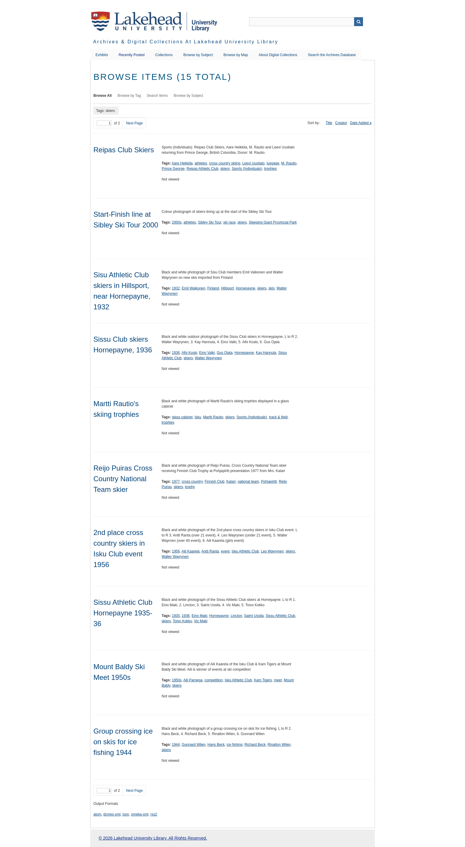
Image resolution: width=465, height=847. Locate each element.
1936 (176, 353)
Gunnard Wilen (194, 744)
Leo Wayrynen (272, 551)
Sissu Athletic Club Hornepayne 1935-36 (122, 613)
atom (97, 814)
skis (271, 288)
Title (329, 123)
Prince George (173, 169)
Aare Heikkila (182, 163)
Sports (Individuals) (247, 169)
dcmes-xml (111, 814)
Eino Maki (199, 616)
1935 (176, 616)
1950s (176, 680)
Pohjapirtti (269, 481)
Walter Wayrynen (208, 358)
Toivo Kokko (182, 621)
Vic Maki (200, 621)
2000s (176, 222)
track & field (278, 417)
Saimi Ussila (254, 616)
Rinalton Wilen (278, 744)
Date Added (359, 123)
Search (358, 21)
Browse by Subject (198, 55)
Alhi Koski (189, 353)
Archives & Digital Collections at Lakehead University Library (185, 41)
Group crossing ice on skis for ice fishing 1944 (123, 741)
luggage (273, 163)
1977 (176, 481)
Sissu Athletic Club (280, 616)
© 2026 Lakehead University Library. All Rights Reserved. (153, 838)
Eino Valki (207, 353)
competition (214, 680)
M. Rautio (288, 163)
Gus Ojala (224, 353)
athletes (201, 163)
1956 (176, 551)
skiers (225, 169)
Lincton (236, 616)
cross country (192, 481)
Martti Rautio (213, 417)
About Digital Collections (278, 55)
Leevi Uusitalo (253, 163)
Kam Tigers (263, 680)
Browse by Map (236, 55)
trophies (270, 169)
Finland (213, 288)
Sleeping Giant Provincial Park (273, 222)
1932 (176, 288)
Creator (341, 123)
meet (278, 680)
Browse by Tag (129, 96)
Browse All (102, 96)
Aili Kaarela (190, 551)
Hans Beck (216, 744)
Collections (164, 55)
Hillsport (227, 288)
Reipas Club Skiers (123, 150)
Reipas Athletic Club (202, 169)
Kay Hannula (266, 353)
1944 (176, 744)
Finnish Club (214, 481)
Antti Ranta (210, 551)
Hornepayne (245, 288)
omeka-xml (140, 814)
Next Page (134, 123)
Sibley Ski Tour (210, 222)
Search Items (157, 96)
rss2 (153, 814)
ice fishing (234, 744)
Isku (198, 417)
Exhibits (101, 55)
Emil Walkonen (194, 288)
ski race (229, 222)
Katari (230, 481)
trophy (190, 487)
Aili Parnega (193, 680)
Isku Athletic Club (245, 551)
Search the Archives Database (332, 55)
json (125, 814)
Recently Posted (131, 55)
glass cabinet (182, 417)
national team (248, 481)
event (225, 551)
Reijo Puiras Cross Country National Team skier (122, 478)
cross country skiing (224, 163)
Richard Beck (254, 744)
